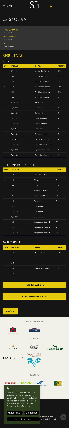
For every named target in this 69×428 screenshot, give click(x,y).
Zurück (10, 311)
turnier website (34, 285)
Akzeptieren (14, 413)
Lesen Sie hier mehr (23, 419)
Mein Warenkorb (51, 6)
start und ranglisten (35, 296)
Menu (8, 6)
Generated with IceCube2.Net (43, 419)
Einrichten (32, 413)
